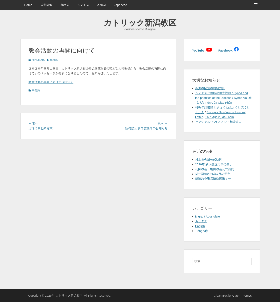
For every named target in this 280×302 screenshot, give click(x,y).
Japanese (120, 5)
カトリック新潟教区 (140, 22)
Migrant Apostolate (207, 216)
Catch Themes (242, 295)
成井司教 (46, 5)
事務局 (64, 5)
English (200, 226)
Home (28, 5)
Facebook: (225, 50)
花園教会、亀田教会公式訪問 (214, 169)
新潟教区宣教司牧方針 (210, 88)
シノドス (83, 5)
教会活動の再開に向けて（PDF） (51, 82)
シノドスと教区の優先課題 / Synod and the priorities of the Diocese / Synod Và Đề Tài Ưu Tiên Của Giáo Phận (223, 97)
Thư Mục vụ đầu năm (219, 117)
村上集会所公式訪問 (208, 159)
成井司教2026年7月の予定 (213, 174)
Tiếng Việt (201, 230)
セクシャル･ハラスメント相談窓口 (218, 121)
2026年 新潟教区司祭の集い (214, 164)
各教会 (101, 5)
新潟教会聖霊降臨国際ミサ (213, 178)
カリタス (201, 221)
